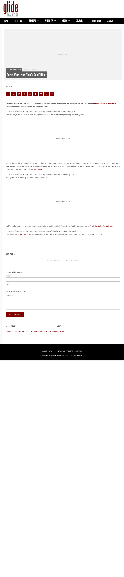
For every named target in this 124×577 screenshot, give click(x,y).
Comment (10, 295)
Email (8, 284)
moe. (7, 163)
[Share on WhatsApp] (46, 94)
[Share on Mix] (41, 94)
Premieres (96, 20)
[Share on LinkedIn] (30, 94)
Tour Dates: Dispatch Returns (16, 331)
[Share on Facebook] (8, 94)
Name (8, 276)
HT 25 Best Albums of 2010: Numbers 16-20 (47, 331)
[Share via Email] (52, 94)
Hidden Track (30, 69)
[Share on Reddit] (24, 94)
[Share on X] (13, 94)
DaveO (10, 87)
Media (64, 20)
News (6, 20)
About (44, 351)
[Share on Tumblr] (35, 94)
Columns (79, 20)
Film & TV (49, 20)
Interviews (18, 20)
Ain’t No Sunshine (26, 234)
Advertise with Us (74, 351)
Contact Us (60, 351)
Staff (51, 351)
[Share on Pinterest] (19, 94)
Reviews (32, 20)
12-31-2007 (38, 169)
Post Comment (15, 315)
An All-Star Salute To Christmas (101, 226)
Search (110, 20)
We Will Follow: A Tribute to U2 (105, 103)
